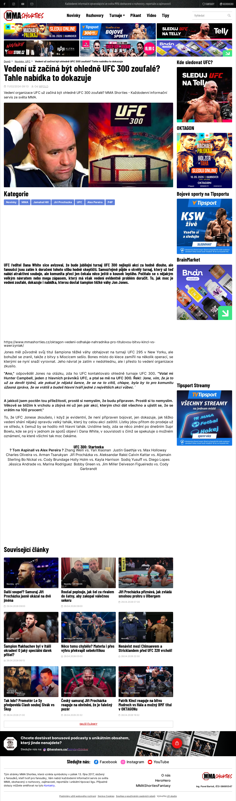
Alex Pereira (95, 202)
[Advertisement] (88, 235)
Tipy (165, 15)
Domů (7, 62)
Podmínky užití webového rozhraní (77, 796)
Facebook (105, 762)
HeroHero (163, 781)
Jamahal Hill (41, 202)
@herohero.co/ (65, 749)
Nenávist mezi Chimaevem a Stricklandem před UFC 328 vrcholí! (145, 649)
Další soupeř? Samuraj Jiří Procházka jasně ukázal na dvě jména (27, 596)
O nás (166, 775)
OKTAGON (77, 584)
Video (151, 15)
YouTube (158, 762)
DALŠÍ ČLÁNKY (88, 724)
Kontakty (49, 785)
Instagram (132, 762)
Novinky (73, 15)
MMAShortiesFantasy (153, 786)
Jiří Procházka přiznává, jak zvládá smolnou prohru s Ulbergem (145, 594)
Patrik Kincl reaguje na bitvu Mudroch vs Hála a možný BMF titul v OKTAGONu (145, 705)
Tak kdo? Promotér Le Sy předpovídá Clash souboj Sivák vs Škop (29, 705)
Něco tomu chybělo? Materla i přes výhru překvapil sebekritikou (87, 649)
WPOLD (43, 87)
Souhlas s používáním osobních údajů (135, 796)
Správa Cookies (106, 796)
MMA (25, 202)
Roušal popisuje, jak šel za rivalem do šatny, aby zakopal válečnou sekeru (87, 596)
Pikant (135, 15)
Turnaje (117, 15)
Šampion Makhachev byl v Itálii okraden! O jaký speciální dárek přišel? (28, 651)
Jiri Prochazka (63, 202)
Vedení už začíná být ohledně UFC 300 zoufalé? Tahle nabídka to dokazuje (79, 62)
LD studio (172, 796)
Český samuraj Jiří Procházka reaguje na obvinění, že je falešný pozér (86, 705)
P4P (110, 202)
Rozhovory (95, 15)
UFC (27, 62)
